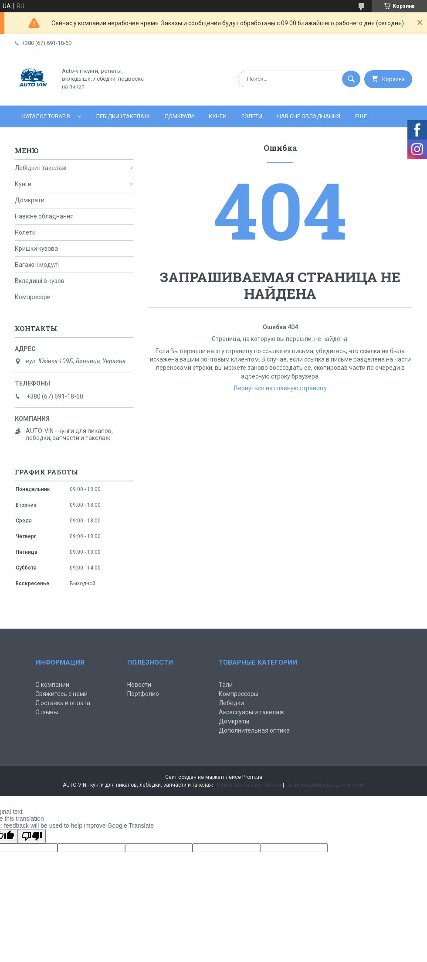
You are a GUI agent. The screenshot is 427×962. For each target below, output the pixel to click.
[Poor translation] (32, 836)
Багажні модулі (37, 264)
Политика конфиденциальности (325, 785)
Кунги (218, 116)
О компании (52, 684)
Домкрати (179, 116)
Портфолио (143, 693)
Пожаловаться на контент (249, 785)
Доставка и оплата (62, 702)
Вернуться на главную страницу (280, 388)
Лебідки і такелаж (122, 116)
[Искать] (351, 79)
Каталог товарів (46, 116)
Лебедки (231, 702)
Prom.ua (252, 777)
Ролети (251, 116)
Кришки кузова (36, 248)
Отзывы (46, 712)
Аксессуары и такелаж (251, 712)
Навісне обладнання (308, 116)
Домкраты (234, 721)
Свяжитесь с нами (61, 693)
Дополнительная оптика (254, 730)
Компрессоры (238, 693)
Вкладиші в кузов (39, 280)
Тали (226, 684)
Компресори (33, 296)
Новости (139, 684)
